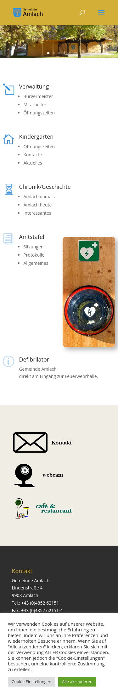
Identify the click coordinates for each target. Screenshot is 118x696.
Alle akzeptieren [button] (77, 681)
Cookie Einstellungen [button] (31, 681)
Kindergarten (36, 136)
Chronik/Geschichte (44, 186)
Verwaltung (34, 86)
